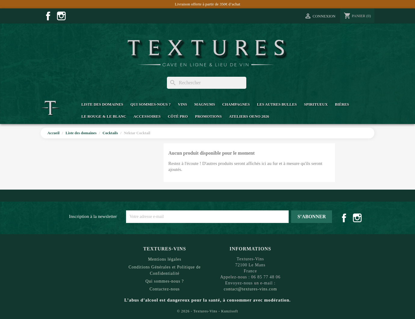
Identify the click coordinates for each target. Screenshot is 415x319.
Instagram (61, 16)
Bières (342, 104)
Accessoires (147, 116)
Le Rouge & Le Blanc (103, 116)
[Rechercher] (206, 83)
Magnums (204, 104)
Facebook (48, 16)
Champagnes (236, 104)
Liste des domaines (102, 104)
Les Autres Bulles (277, 104)
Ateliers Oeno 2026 (249, 116)
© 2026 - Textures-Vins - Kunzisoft (207, 311)
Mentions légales (164, 259)
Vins (182, 104)
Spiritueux (316, 104)
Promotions (208, 116)
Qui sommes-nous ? (151, 104)
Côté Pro (178, 116)
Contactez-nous (164, 289)
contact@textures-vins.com (250, 289)
